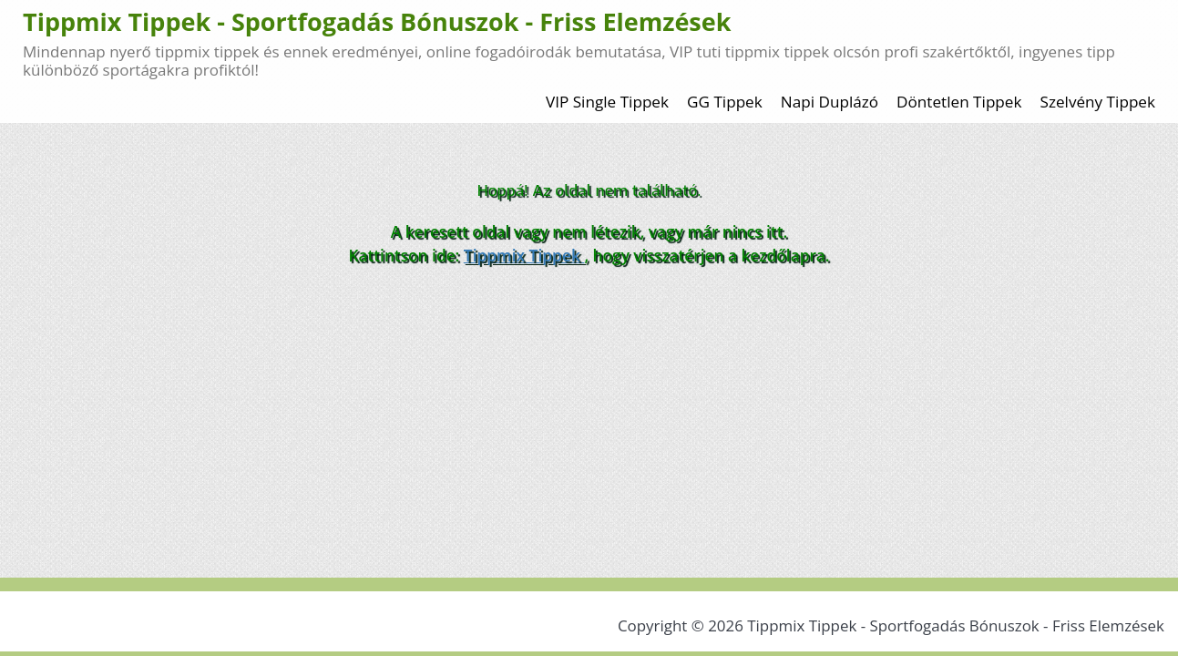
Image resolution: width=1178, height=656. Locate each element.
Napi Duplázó (829, 101)
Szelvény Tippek (1098, 101)
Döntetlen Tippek (958, 101)
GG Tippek (725, 101)
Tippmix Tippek (524, 255)
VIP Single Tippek (607, 101)
